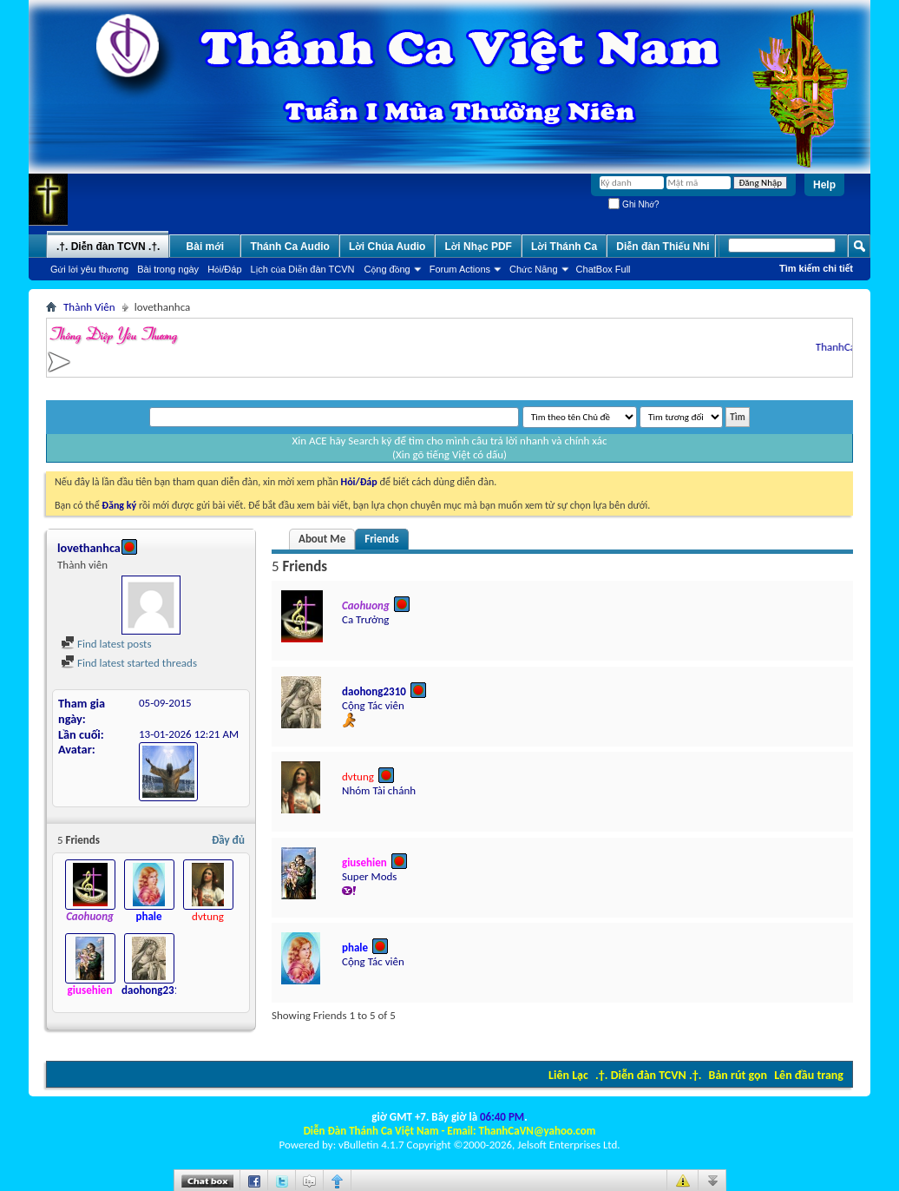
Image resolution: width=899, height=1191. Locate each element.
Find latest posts (106, 643)
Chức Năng (533, 269)
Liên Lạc (568, 1075)
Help (824, 185)
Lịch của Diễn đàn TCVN (303, 269)
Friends (381, 538)
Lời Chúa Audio (387, 246)
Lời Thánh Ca (564, 246)
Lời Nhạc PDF (478, 246)
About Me (322, 538)
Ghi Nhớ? (633, 204)
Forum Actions (460, 269)
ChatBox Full (603, 269)
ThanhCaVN (848, 346)
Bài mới (206, 246)
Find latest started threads (129, 662)
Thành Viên (89, 306)
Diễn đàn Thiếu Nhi (662, 246)
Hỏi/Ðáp (224, 269)
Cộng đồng (387, 269)
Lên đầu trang (808, 1075)
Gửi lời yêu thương (89, 269)
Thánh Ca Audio (290, 246)
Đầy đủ (228, 839)
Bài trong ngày (168, 269)
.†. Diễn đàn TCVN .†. (648, 1075)
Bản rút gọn (738, 1075)
